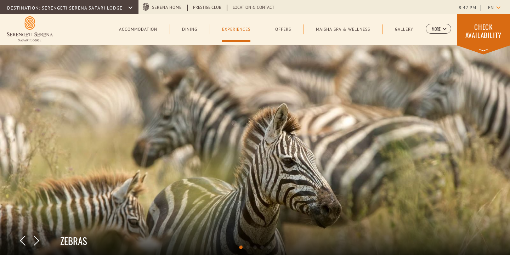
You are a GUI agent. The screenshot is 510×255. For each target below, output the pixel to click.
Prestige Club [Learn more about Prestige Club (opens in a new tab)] (207, 8)
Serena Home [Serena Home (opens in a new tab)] (167, 8)
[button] (438, 29)
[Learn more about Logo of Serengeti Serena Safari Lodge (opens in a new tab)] (30, 29)
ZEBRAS (73, 241)
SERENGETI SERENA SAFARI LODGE (83, 8)
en (491, 8)
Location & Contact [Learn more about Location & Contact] (253, 8)
